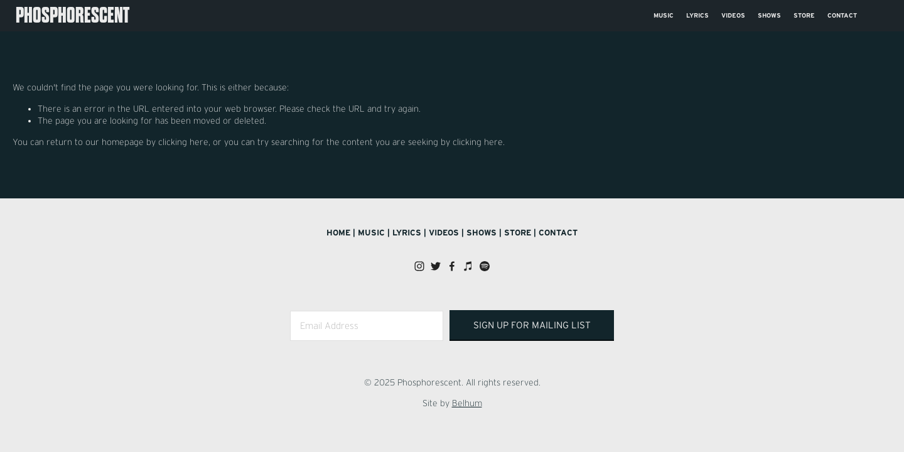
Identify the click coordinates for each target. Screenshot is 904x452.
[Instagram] (419, 266)
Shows (769, 15)
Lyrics (697, 15)
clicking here (183, 142)
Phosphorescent (72, 16)
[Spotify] (485, 266)
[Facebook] (452, 266)
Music (664, 15)
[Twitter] (436, 266)
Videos (733, 15)
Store (804, 15)
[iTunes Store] (468, 266)
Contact (842, 15)
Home (338, 232)
